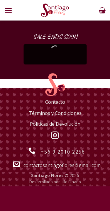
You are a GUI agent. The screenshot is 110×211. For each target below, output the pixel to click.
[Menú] (8, 10)
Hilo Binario (71, 181)
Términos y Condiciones (55, 113)
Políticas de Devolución (55, 124)
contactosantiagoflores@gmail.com (55, 165)
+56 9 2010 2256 (55, 152)
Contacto (55, 102)
